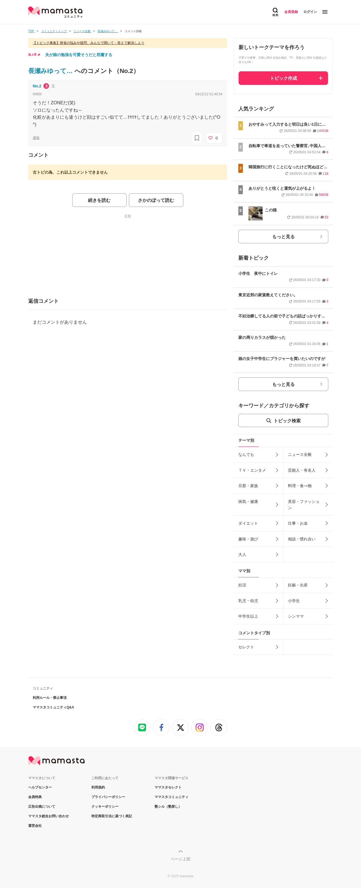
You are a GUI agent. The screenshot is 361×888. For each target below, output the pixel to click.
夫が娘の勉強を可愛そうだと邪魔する (78, 54)
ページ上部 (180, 859)
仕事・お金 (298, 523)
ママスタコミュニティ (171, 797)
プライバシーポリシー (108, 797)
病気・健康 (248, 501)
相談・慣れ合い (302, 539)
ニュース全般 (300, 454)
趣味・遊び (248, 539)
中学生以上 (248, 616)
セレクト (246, 647)
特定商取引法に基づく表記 (111, 816)
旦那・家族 (248, 485)
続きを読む (99, 200)
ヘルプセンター (40, 787)
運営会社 (35, 825)
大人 (242, 554)
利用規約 (98, 787)
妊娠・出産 (298, 585)
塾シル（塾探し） (168, 806)
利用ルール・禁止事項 (50, 697)
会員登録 (291, 12)
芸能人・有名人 (302, 470)
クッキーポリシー (104, 806)
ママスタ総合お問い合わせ (48, 816)
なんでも (246, 454)
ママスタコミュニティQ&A (53, 707)
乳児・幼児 (248, 600)
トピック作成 (283, 78)
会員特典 (35, 797)
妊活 (242, 585)
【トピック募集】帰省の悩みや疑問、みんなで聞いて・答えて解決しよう (88, 43)
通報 (36, 138)
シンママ (296, 616)
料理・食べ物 (300, 485)
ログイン (310, 12)
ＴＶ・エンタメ (252, 470)
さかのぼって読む (156, 200)
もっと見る (283, 236)
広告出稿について (41, 806)
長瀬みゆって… (51, 70)
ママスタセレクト (168, 787)
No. (37, 86)
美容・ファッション (304, 504)
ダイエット (248, 523)
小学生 (294, 600)
